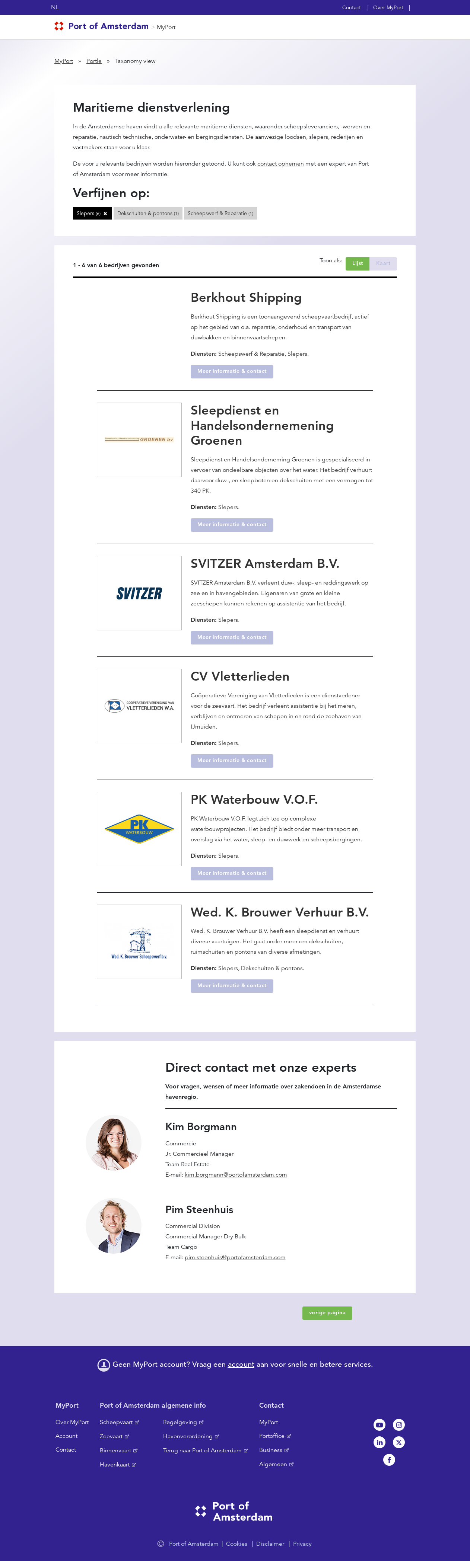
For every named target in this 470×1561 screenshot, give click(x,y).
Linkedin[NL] (379, 1442)
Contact (351, 7)
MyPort (166, 27)
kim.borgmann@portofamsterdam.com (236, 1174)
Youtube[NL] (379, 1425)
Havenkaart (115, 1464)
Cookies (236, 1544)
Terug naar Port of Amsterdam (202, 1450)
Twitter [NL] (399, 1442)
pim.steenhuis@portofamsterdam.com (235, 1257)
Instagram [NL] (399, 1425)
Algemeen (273, 1464)
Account (66, 1436)
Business (270, 1450)
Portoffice (272, 1436)
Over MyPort (388, 7)
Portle (94, 61)
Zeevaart (111, 1436)
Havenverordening (188, 1436)
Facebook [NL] (389, 1460)
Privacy (302, 1544)
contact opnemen (280, 163)
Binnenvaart (115, 1450)
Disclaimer (270, 1544)
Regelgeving (180, 1422)
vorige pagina (327, 1312)
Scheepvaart (116, 1422)
